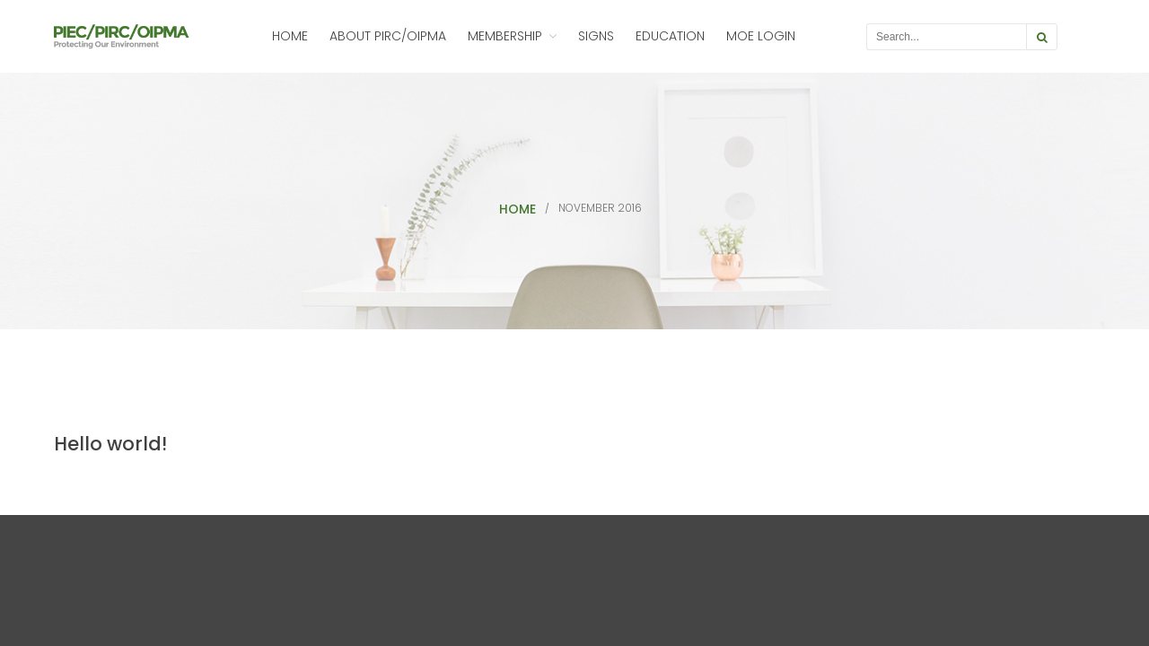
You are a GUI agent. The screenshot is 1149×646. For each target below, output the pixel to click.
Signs (596, 36)
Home (290, 36)
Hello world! (110, 444)
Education (670, 36)
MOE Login (760, 36)
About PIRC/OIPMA (387, 36)
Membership (505, 36)
